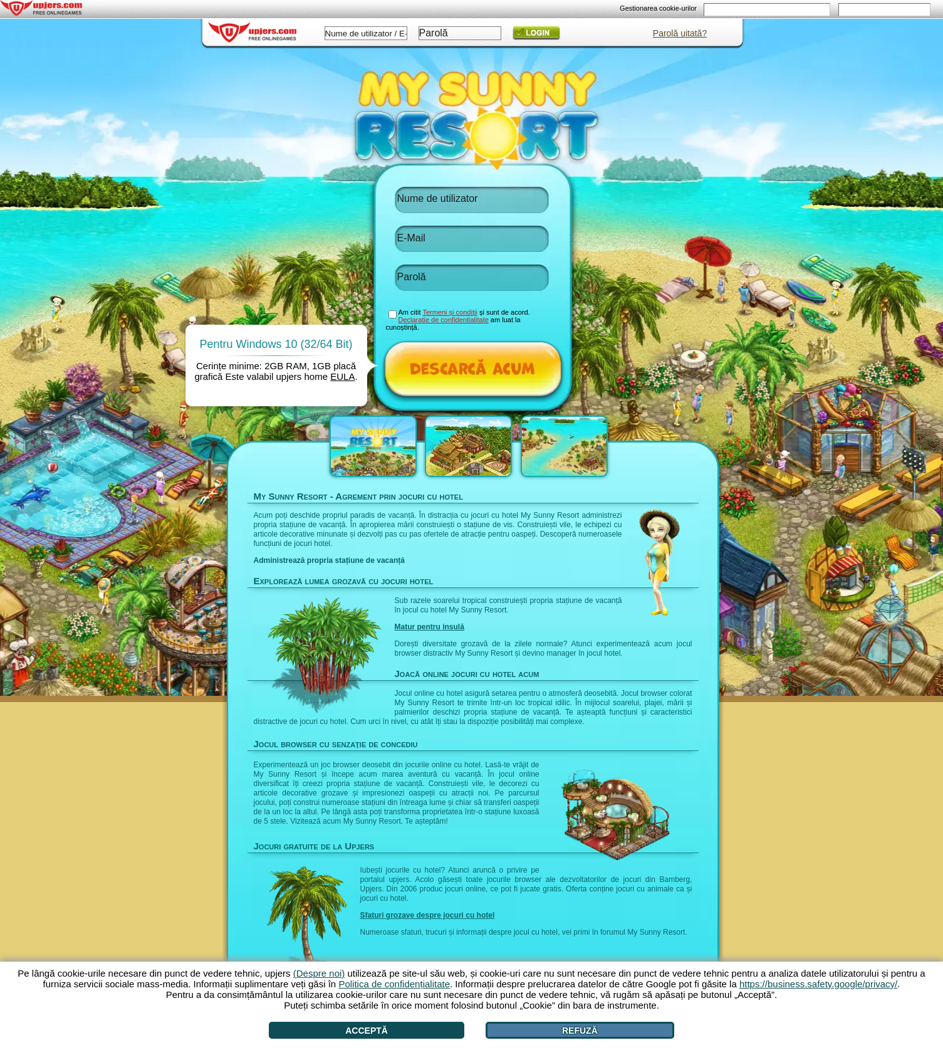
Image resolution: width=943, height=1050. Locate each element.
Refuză (580, 1031)
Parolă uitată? (680, 33)
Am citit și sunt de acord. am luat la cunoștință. (458, 319)
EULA (342, 376)
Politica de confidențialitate (394, 984)
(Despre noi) (319, 973)
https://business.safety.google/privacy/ (818, 984)
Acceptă (366, 1031)
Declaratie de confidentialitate (444, 319)
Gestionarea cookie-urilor (658, 8)
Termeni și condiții (449, 312)
